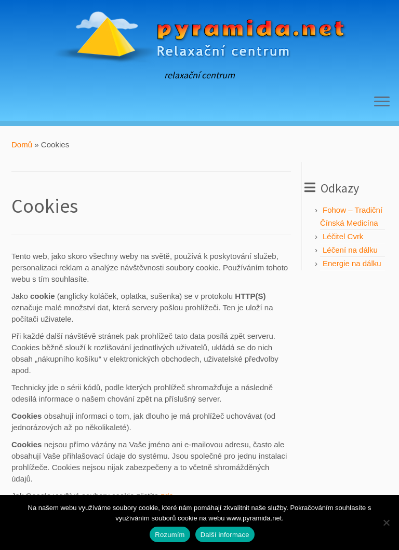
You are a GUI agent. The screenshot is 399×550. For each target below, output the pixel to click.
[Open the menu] (382, 102)
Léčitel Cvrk (343, 236)
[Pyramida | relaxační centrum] (199, 35)
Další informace (225, 535)
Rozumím (169, 535)
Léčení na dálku (350, 249)
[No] (386, 522)
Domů (21, 144)
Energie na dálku (352, 263)
